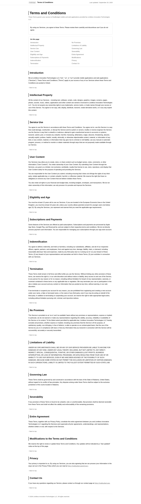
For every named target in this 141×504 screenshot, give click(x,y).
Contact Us (75, 63)
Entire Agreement (78, 54)
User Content (34, 51)
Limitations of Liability (79, 45)
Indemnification (35, 60)
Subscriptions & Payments (39, 57)
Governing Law (77, 48)
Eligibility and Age (36, 54)
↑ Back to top (32, 87)
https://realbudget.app (102, 483)
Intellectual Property (37, 45)
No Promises (76, 42)
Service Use (34, 48)
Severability (76, 51)
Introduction (34, 42)
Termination (34, 63)
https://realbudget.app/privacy (78, 466)
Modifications (76, 57)
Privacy (74, 60)
